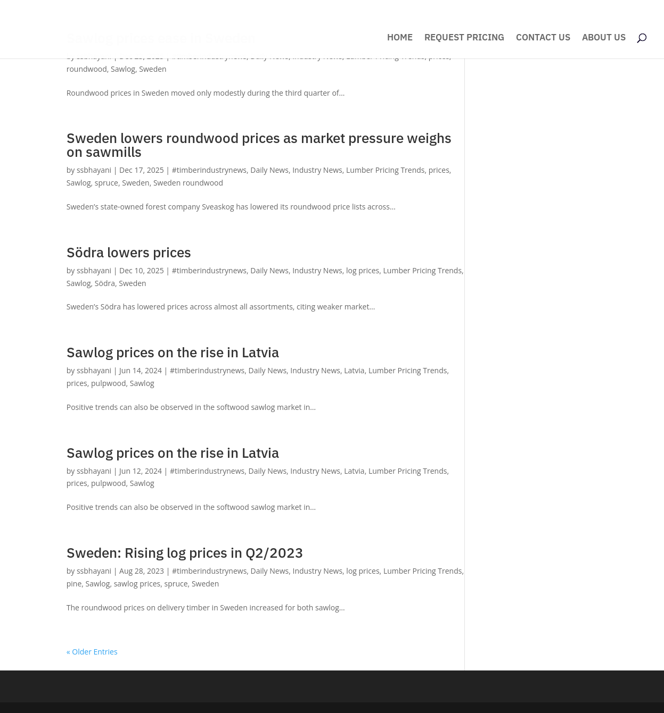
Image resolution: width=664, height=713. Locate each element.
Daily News (269, 170)
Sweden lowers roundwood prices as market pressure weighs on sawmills (259, 145)
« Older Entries (92, 652)
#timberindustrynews (209, 170)
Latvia (354, 370)
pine (74, 583)
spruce (106, 183)
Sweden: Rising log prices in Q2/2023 (185, 552)
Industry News (317, 170)
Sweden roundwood (188, 183)
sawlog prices (137, 583)
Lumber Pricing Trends (385, 170)
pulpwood (108, 383)
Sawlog (123, 69)
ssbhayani (94, 170)
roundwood (87, 69)
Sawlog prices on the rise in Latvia (173, 352)
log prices (362, 270)
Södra (105, 283)
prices (439, 170)
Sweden (152, 69)
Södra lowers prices (129, 252)
